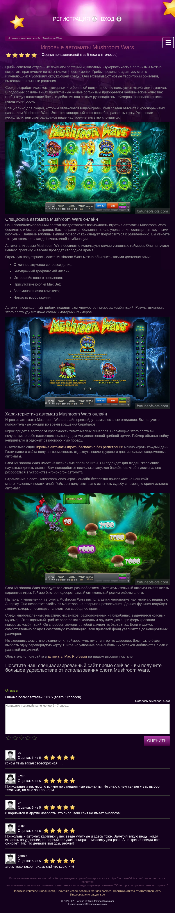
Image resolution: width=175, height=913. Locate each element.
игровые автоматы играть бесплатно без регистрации (79, 447)
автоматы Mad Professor (67, 656)
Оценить (156, 741)
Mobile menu (168, 42)
